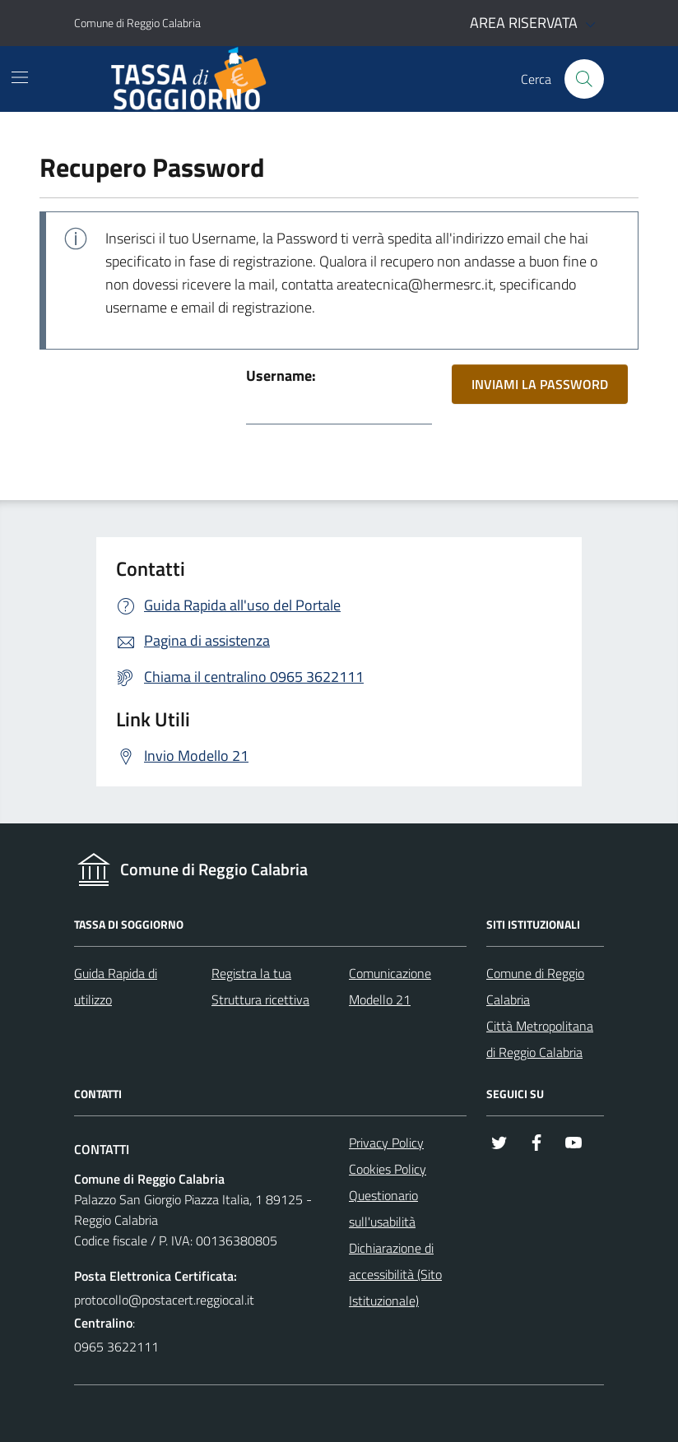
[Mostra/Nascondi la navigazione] (20, 77)
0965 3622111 (116, 1346)
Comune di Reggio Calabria (535, 986)
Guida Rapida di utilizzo (115, 986)
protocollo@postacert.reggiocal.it (164, 1300)
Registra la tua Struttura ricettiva (260, 986)
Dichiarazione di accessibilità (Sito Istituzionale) (395, 1274)
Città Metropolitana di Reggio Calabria (539, 1039)
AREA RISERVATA (535, 23)
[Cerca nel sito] (584, 79)
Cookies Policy (387, 1169)
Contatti (101, 1149)
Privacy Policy (386, 1142)
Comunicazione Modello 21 (390, 986)
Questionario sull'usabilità (383, 1208)
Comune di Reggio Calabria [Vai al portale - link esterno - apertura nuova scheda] (137, 22)
